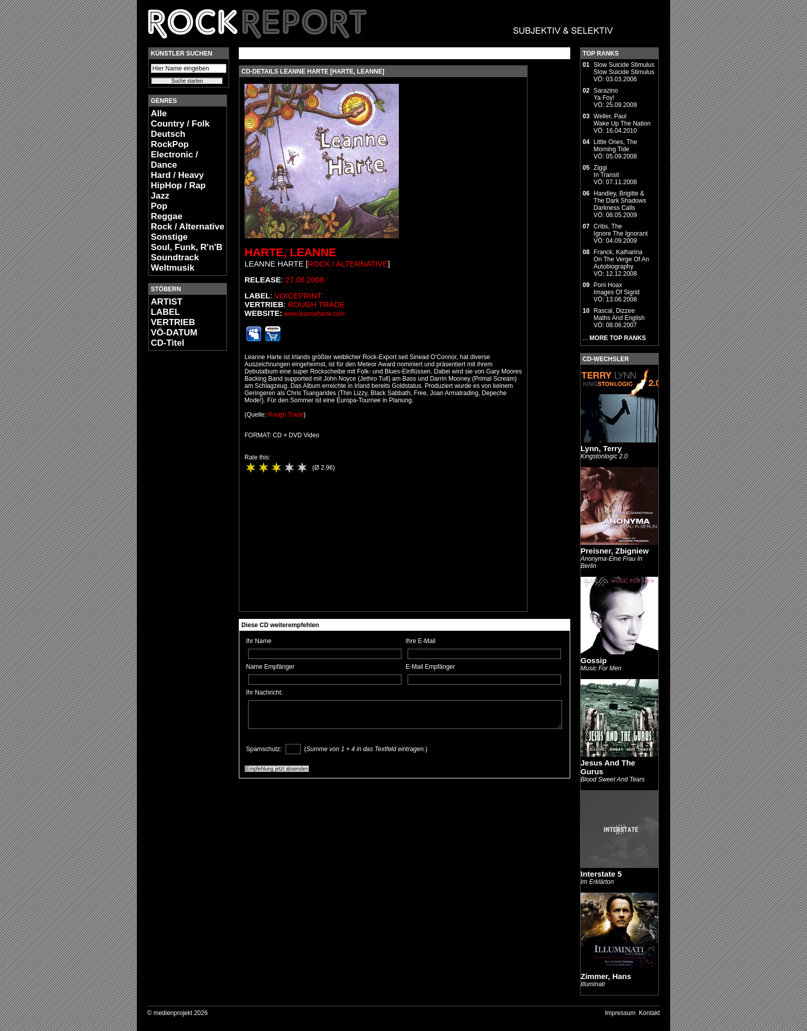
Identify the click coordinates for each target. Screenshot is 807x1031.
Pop (159, 206)
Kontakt (649, 1013)
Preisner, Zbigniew (615, 550)
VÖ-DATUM (174, 332)
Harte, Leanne (290, 252)
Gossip (594, 660)
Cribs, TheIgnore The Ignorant (620, 230)
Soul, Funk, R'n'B (186, 247)
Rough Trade (316, 304)
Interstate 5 (601, 873)
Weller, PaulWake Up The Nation (622, 120)
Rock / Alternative (187, 227)
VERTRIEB (173, 322)
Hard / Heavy (177, 175)
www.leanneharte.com (314, 313)
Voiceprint (298, 295)
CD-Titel (167, 343)
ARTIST (166, 302)
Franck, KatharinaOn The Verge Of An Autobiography (621, 259)
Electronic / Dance (174, 160)
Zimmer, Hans (606, 976)
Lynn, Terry (601, 448)
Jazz (160, 196)
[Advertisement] (179, 512)
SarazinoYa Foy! (605, 94)
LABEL (165, 312)
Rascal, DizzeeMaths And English (618, 314)
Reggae (166, 216)
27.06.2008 (304, 279)
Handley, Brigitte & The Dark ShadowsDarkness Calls (619, 200)
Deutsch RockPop (170, 139)
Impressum (620, 1013)
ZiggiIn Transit (606, 171)
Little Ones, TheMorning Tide (615, 145)
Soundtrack (175, 257)
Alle (159, 113)
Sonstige (169, 237)
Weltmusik (173, 268)
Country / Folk (180, 124)
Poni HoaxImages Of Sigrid (616, 288)
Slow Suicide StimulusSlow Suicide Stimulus (623, 68)
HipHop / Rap (178, 185)
